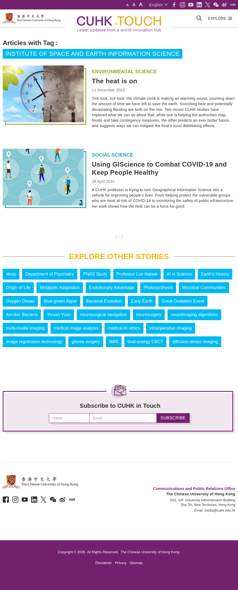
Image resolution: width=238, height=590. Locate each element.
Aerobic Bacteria (22, 314)
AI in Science (179, 274)
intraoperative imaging (170, 328)
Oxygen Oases (20, 301)
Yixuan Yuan (59, 314)
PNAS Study (95, 274)
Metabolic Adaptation (60, 287)
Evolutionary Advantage (111, 287)
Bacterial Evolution (104, 301)
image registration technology (34, 341)
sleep (11, 274)
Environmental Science (124, 71)
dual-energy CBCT (145, 341)
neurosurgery (149, 314)
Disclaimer (103, 563)
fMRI (113, 341)
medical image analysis (76, 328)
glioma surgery (86, 341)
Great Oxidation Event (183, 301)
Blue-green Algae (60, 301)
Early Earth (141, 301)
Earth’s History (215, 274)
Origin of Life (18, 287)
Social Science (112, 155)
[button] (158, 5)
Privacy (121, 563)
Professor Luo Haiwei (136, 274)
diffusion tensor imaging (195, 341)
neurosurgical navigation (103, 314)
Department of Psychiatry (49, 274)
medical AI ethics (124, 328)
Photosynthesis (158, 287)
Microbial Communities (204, 287)
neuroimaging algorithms (194, 314)
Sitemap (136, 563)
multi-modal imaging (25, 328)
